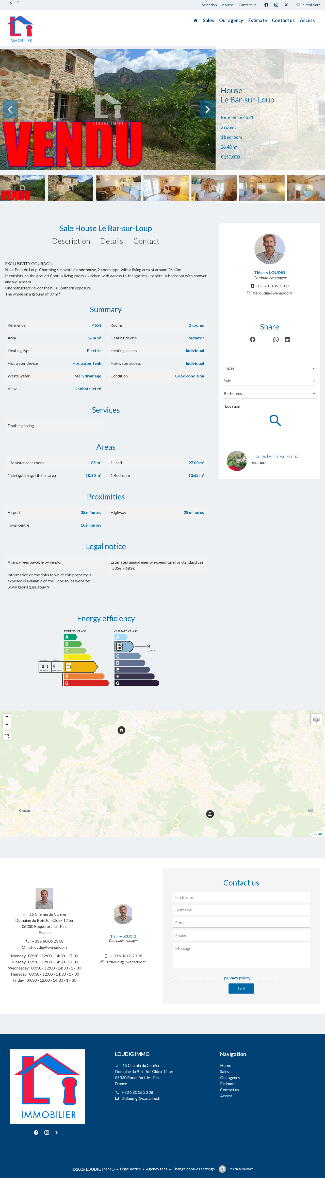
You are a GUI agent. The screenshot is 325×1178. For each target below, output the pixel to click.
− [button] (7, 725)
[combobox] (269, 368)
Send (241, 988)
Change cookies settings (193, 1168)
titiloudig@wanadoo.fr (272, 292)
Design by (240, 1169)
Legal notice (130, 1168)
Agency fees (156, 1168)
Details (111, 240)
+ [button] (7, 717)
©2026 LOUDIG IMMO (93, 1169)
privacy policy (237, 977)
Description (71, 240)
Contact (146, 240)
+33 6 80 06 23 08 (273, 285)
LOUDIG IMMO (132, 1054)
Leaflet (319, 834)
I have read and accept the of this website (227, 977)
